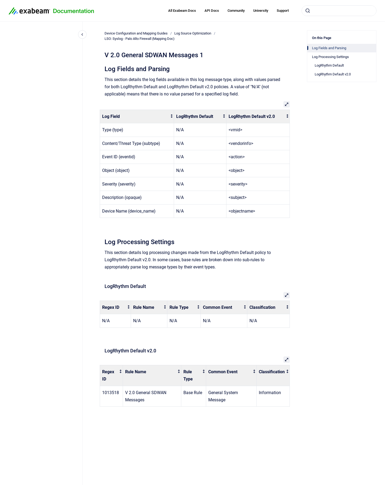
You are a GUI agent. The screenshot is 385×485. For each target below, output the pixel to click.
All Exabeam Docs (182, 11)
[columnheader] (137, 116)
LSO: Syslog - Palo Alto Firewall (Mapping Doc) (140, 39)
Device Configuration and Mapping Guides (136, 33)
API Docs (212, 11)
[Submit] (307, 10)
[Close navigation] (82, 34)
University (260, 11)
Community (236, 11)
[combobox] (339, 11)
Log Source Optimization (192, 33)
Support (283, 11)
